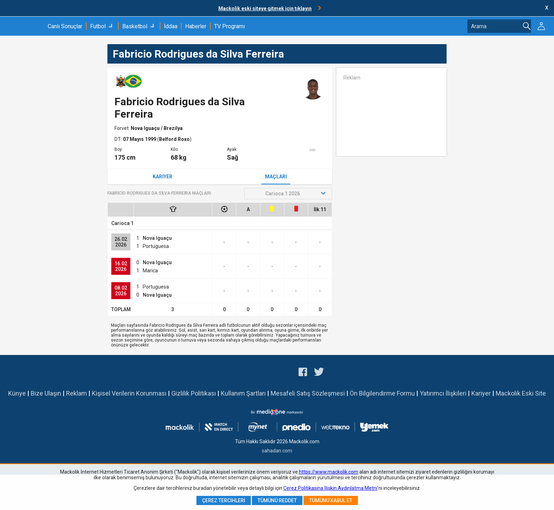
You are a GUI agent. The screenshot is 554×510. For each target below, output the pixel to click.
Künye (17, 393)
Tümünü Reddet (277, 500)
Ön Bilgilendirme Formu (382, 393)
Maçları (276, 176)
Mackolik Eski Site (521, 393)
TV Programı (229, 26)
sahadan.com (277, 450)
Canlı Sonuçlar (65, 26)
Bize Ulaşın (46, 393)
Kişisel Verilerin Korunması (129, 393)
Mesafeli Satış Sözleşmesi (308, 393)
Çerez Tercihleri (223, 500)
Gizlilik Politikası (193, 393)
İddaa (170, 26)
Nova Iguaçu (146, 128)
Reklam (76, 393)
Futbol (98, 26)
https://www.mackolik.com (328, 472)
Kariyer (162, 176)
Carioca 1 (122, 223)
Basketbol (134, 26)
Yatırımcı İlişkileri (443, 393)
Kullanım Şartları (243, 393)
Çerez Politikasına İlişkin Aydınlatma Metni (330, 488)
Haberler (195, 26)
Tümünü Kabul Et (330, 500)
